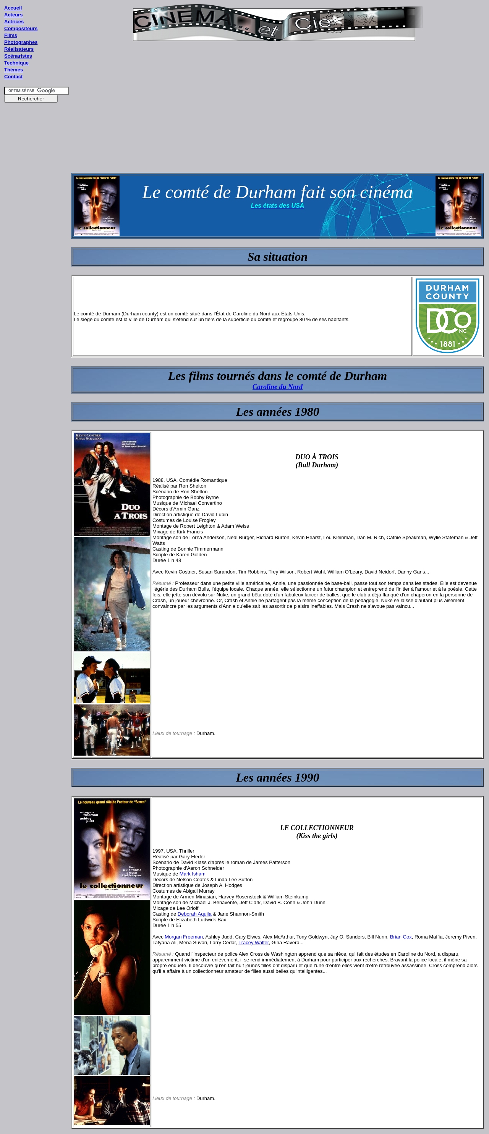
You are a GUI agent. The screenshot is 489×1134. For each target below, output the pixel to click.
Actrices (14, 21)
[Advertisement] (36, 251)
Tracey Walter (253, 942)
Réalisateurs (19, 49)
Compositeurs (20, 28)
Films (10, 35)
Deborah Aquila (195, 914)
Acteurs (13, 15)
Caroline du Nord (278, 387)
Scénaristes (18, 56)
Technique (16, 63)
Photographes (20, 42)
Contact (13, 76)
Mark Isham (193, 874)
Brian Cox (401, 937)
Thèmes (13, 70)
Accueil (13, 8)
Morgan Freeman (184, 937)
